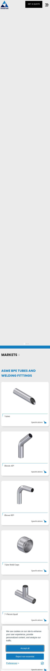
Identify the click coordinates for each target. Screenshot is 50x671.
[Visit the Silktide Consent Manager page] (42, 663)
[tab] (24, 343)
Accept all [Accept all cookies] (25, 648)
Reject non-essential (25, 656)
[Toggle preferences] (12, 663)
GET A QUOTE (34, 4)
